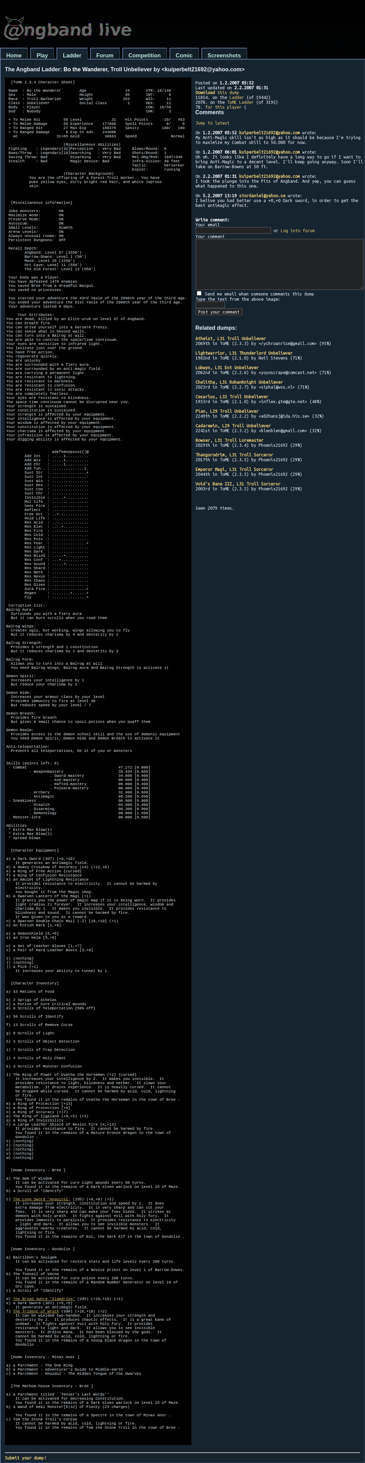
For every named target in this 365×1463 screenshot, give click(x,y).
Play (42, 55)
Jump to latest (212, 122)
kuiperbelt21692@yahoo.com (269, 132)
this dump (217, 92)
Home (13, 55)
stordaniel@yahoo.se (262, 195)
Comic (184, 55)
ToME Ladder (240, 102)
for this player (223, 106)
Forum (105, 55)
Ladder (72, 55)
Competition (145, 55)
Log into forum (298, 230)
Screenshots (224, 55)
